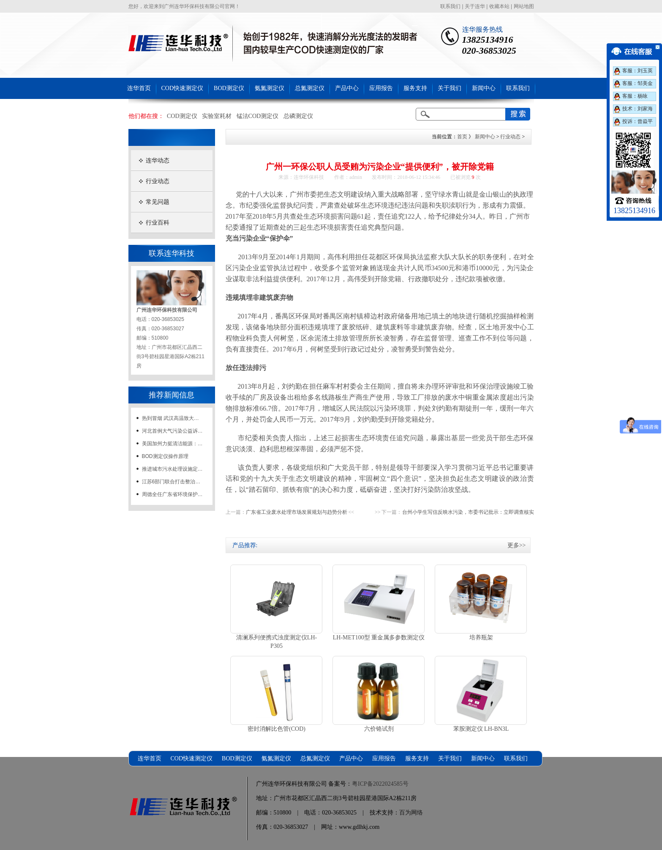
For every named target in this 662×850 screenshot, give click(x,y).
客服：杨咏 (635, 96)
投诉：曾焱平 (637, 121)
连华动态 (157, 160)
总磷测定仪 (298, 116)
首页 (462, 137)
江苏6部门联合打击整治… (171, 482)
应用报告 (381, 88)
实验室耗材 (217, 116)
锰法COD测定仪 (258, 116)
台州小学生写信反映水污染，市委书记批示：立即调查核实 (468, 512)
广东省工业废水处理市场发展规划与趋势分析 (296, 512)
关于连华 (475, 6)
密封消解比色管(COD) (276, 729)
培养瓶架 (481, 637)
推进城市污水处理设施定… (172, 469)
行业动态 (157, 181)
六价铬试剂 (379, 729)
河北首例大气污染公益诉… (172, 431)
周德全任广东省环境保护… (172, 494)
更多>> (516, 545)
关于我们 (449, 88)
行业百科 (157, 222)
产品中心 (347, 88)
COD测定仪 (182, 116)
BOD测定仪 (229, 88)
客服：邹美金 (637, 83)
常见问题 (157, 202)
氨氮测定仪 (269, 88)
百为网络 (411, 812)
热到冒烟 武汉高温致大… (170, 418)
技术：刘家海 (637, 109)
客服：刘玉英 (637, 71)
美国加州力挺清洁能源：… (172, 444)
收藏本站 (499, 6)
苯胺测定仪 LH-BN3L (481, 729)
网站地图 (524, 6)
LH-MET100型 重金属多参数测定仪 (379, 637)
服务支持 (415, 88)
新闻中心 (484, 88)
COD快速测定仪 (182, 88)
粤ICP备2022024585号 (380, 784)
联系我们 (450, 6)
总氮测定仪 (309, 88)
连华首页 (139, 88)
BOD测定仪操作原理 (165, 456)
